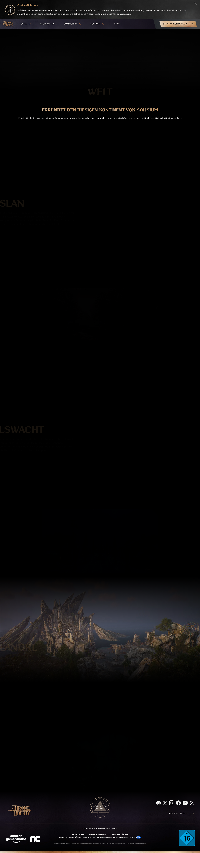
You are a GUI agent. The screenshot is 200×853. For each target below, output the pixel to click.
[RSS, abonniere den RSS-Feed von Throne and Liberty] (192, 803)
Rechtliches (78, 834)
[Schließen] (195, 4)
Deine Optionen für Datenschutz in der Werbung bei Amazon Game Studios (100, 837)
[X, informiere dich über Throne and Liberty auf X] (165, 803)
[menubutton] (25, 24)
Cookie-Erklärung (119, 834)
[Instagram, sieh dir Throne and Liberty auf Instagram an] (171, 803)
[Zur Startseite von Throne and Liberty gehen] (7, 24)
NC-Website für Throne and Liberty (100, 829)
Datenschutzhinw (97, 834)
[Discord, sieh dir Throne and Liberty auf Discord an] (158, 803)
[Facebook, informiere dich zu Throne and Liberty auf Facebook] (178, 803)
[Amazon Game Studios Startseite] (16, 839)
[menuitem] (25, 24)
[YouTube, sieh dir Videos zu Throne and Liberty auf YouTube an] (185, 803)
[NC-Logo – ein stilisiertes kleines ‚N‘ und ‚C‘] (35, 839)
